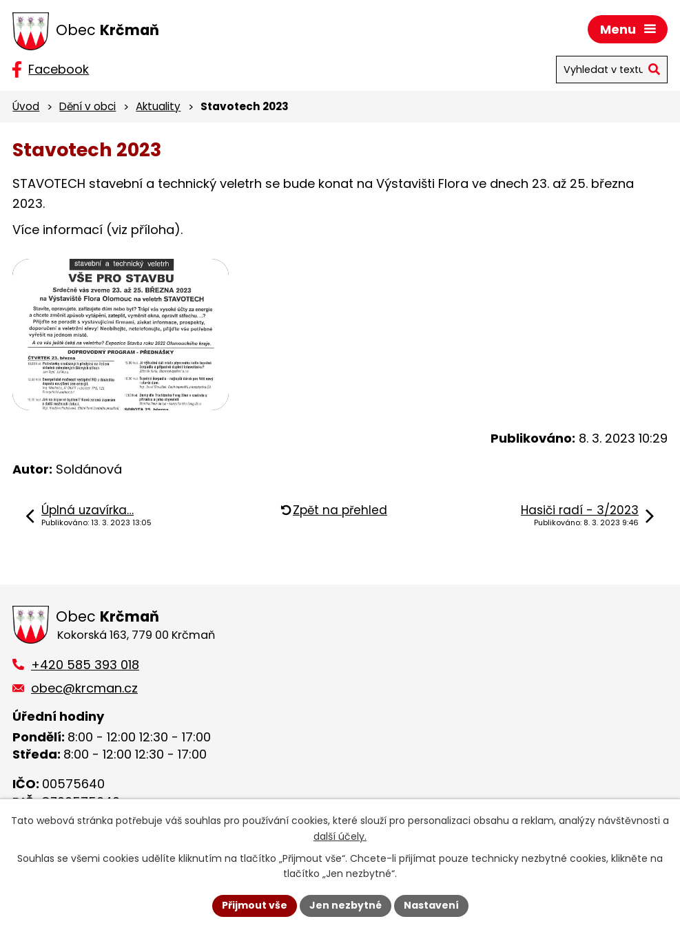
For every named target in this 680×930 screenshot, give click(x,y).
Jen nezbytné (345, 905)
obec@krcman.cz (84, 688)
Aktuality (158, 106)
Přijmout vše (254, 905)
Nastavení (431, 905)
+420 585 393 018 (85, 664)
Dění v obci (87, 106)
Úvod (25, 106)
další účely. (340, 836)
